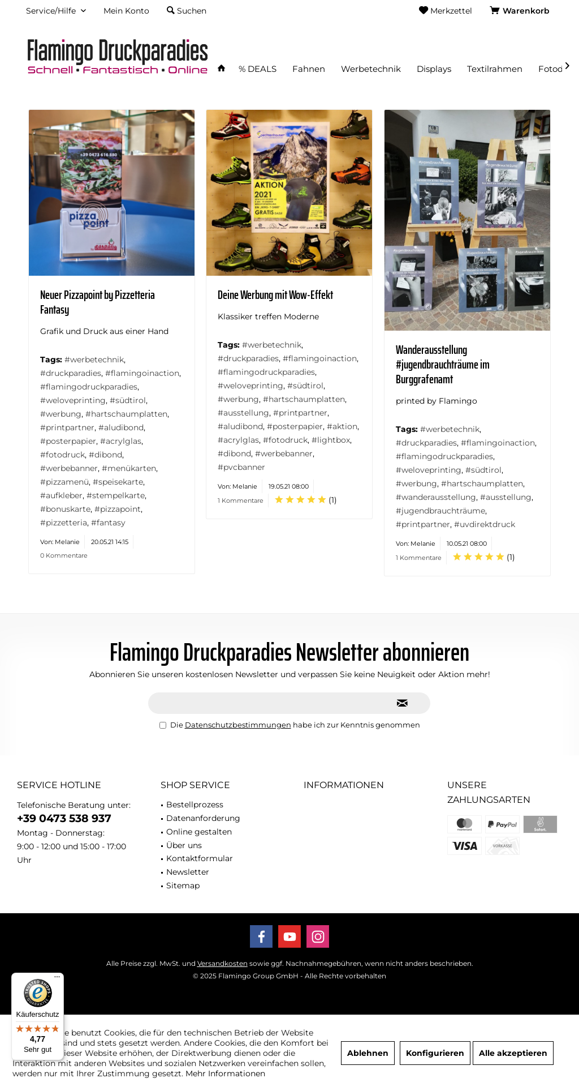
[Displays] (434, 69)
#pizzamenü (64, 482)
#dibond (105, 455)
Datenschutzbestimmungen (238, 724)
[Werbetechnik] (371, 69)
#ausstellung (243, 413)
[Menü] (57, 979)
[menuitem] (521, 11)
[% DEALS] (257, 69)
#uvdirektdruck (484, 524)
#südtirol (128, 400)
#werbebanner (69, 468)
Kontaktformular (199, 858)
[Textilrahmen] (494, 69)
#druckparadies (70, 373)
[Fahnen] (308, 69)
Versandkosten (222, 963)
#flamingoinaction (142, 373)
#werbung (60, 414)
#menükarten (129, 468)
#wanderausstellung (436, 497)
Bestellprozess (194, 804)
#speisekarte (118, 482)
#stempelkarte (116, 495)
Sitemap (183, 885)
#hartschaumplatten (126, 414)
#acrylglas (120, 441)
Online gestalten (199, 832)
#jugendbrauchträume (440, 511)
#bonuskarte (65, 509)
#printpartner (67, 427)
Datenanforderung (203, 818)
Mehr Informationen (225, 1073)
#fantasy (108, 522)
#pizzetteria (63, 522)
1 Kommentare (240, 500)
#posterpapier (68, 441)
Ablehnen (367, 1053)
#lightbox (331, 440)
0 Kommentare (64, 555)
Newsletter (187, 872)
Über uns (184, 845)
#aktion (342, 426)
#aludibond (121, 427)
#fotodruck (62, 455)
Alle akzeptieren (513, 1053)
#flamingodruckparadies (88, 387)
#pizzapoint (117, 509)
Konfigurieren (435, 1053)
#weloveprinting (73, 400)
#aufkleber (61, 495)
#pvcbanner (241, 467)
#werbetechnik (94, 359)
